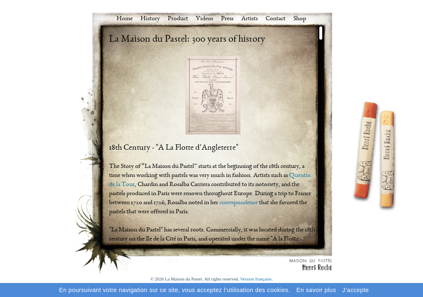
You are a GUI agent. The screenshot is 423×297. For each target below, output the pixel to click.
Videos (204, 19)
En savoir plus (316, 290)
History (150, 19)
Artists (249, 19)
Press (227, 19)
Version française (255, 278)
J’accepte (355, 290)
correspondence (238, 203)
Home (124, 19)
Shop (299, 19)
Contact (275, 19)
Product (178, 19)
